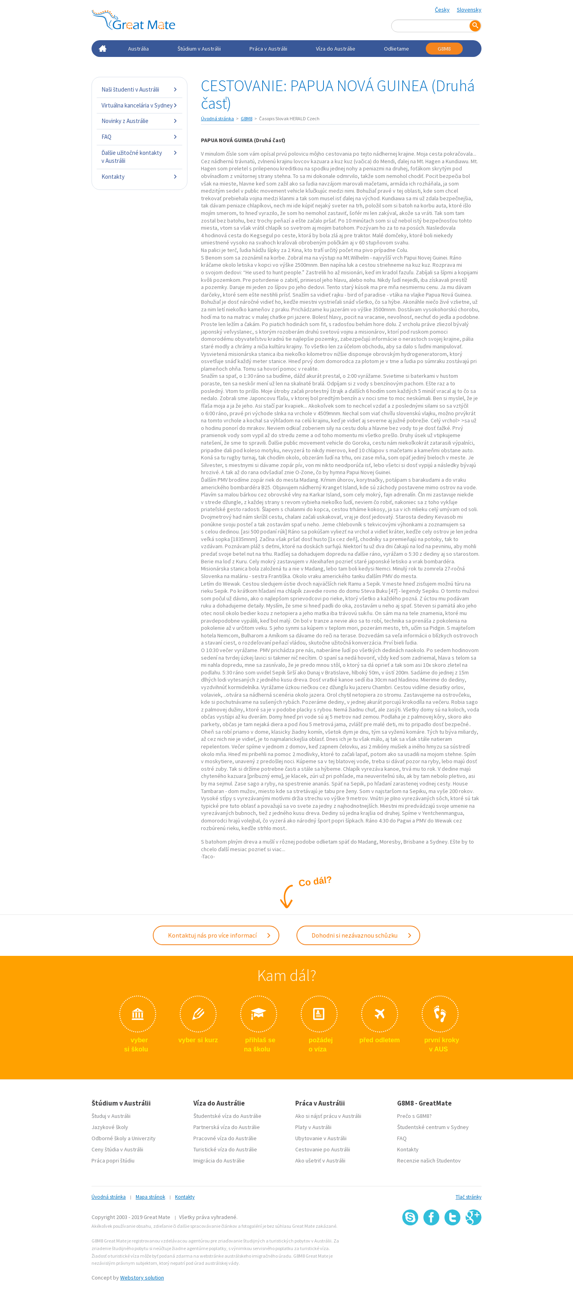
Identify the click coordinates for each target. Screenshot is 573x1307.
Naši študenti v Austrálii (139, 89)
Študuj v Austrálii (111, 1114)
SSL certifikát (452, 1241)
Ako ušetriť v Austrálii (320, 1158)
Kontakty (139, 176)
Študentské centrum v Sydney (433, 1125)
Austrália (138, 48)
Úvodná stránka (217, 118)
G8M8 (444, 48)
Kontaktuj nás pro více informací (219, 934)
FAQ (139, 137)
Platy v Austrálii (313, 1125)
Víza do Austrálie (335, 48)
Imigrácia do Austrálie (219, 1158)
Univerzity (144, 1136)
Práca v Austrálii (268, 48)
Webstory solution (142, 1276)
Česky (442, 9)
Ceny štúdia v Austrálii (117, 1147)
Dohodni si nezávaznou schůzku (362, 934)
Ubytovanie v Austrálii (321, 1136)
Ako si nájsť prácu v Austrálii (328, 1114)
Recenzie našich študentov (429, 1158)
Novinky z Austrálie (139, 121)
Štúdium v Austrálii (199, 48)
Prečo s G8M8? (414, 1114)
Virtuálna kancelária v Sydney (139, 105)
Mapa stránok (150, 1195)
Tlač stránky (468, 1195)
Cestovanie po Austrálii (322, 1147)
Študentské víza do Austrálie (227, 1114)
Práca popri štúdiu (113, 1158)
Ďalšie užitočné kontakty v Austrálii (139, 156)
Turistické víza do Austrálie (225, 1147)
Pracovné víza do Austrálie (225, 1136)
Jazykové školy (110, 1125)
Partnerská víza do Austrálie (226, 1125)
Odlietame (396, 48)
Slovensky (469, 9)
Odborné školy (109, 1136)
